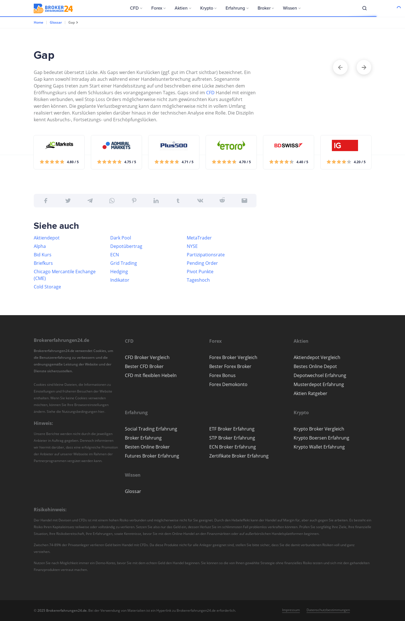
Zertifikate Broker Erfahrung (239, 456)
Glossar (56, 22)
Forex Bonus (222, 375)
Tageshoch (198, 280)
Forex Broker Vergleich (233, 357)
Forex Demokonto (228, 384)
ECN (114, 255)
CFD (210, 92)
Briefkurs (43, 263)
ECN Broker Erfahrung (232, 447)
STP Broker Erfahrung (232, 438)
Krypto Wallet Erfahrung (319, 447)
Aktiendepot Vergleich (317, 357)
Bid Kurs (42, 255)
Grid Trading (123, 263)
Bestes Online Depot (315, 366)
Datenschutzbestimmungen (328, 609)
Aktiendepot (47, 238)
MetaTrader (199, 238)
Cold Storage (47, 287)
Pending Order (202, 263)
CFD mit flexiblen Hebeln (151, 375)
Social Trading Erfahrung (151, 429)
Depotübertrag (126, 246)
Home (38, 22)
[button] (136, 8)
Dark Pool (120, 238)
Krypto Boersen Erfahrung (321, 438)
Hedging (119, 271)
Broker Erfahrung (143, 438)
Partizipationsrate (206, 255)
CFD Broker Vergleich (147, 357)
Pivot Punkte (200, 271)
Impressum (291, 609)
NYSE (192, 246)
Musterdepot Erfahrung (319, 384)
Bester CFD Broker (144, 366)
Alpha (40, 246)
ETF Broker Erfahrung (232, 429)
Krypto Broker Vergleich (319, 429)
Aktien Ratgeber (310, 393)
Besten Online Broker (147, 447)
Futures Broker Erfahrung (152, 456)
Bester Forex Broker (230, 366)
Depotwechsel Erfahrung (320, 375)
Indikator (119, 280)
